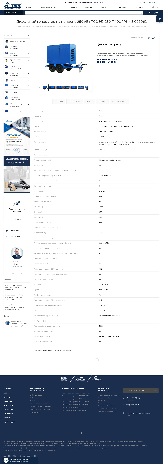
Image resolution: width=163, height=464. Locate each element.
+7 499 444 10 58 (70, 2)
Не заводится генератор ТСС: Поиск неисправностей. (19, 324)
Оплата (89, 101)
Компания (8, 409)
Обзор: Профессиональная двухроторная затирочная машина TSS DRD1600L (15, 307)
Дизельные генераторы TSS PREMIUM (75, 396)
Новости (7, 280)
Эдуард (17, 264)
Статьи (6, 316)
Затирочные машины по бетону (41, 406)
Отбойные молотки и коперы (40, 401)
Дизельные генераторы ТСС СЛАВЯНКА (76, 404)
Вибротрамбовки (36, 395)
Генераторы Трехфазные (107, 409)
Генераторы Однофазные (107, 406)
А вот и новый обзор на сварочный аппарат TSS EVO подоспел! (15, 287)
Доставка (102, 101)
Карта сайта (9, 422)
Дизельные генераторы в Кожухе (74, 410)
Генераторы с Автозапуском (108, 403)
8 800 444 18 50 (85, 2)
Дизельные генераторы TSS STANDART (75, 401)
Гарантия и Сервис (119, 101)
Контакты (8, 414)
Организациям (74, 101)
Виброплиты (34, 398)
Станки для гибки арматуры (39, 404)
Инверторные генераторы (107, 395)
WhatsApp (81, 433)
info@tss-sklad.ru (152, 2)
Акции (6, 393)
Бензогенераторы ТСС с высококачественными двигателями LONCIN (14, 297)
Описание (59, 101)
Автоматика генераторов (107, 411)
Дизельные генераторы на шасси (74, 407)
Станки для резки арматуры (40, 409)
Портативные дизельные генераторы (75, 393)
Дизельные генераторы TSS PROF (74, 399)
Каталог (7, 389)
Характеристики (42, 101)
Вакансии (8, 401)
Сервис (7, 418)
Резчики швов (35, 412)
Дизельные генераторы (73, 389)
